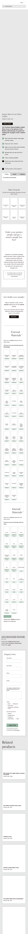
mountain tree (21, 386)
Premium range (18, 556)
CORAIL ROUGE (6, 523)
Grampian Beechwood (21, 268)
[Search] (3, 6)
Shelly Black (6, 337)
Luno (17, 928)
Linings (18, 550)
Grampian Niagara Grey (7, 292)
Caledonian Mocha (6, 279)
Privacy (11, 925)
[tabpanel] (14, 91)
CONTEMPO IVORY (14, 408)
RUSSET (13, 480)
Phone (8, 585)
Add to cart (7, 529)
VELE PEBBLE (21, 314)
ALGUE (14, 512)
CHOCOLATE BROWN (7, 468)
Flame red (7, 385)
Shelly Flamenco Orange (7, 362)
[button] (14, 81)
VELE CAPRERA (21, 303)
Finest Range (13, 550)
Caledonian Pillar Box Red (21, 280)
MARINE (21, 502)
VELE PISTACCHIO (7, 326)
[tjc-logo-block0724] (9, 1)
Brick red (21, 373)
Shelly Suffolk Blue (14, 350)
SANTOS (6, 512)
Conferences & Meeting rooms (13, 620)
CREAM (6, 491)
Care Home (10, 618)
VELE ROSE (14, 325)
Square (9, 557)
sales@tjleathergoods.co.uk (8, 915)
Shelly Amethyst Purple (21, 362)
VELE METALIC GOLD (6, 314)
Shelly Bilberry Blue (14, 374)
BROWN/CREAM (21, 480)
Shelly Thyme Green (21, 350)
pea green (14, 396)
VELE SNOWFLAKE (21, 326)
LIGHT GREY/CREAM (21, 492)
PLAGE (14, 522)
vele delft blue (21, 292)
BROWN (21, 456)
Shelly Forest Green (6, 350)
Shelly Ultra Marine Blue (21, 338)
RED (7, 480)
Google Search (11, 628)
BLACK (7, 445)
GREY (21, 445)
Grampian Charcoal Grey (14, 292)
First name (9, 570)
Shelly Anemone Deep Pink (14, 362)
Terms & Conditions (20, 923)
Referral (9, 626)
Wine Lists (19, 549)
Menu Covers (16, 554)
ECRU (14, 491)
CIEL (21, 512)
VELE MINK (14, 313)
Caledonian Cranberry (14, 279)
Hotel (9, 616)
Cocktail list (10, 554)
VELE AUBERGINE (14, 303)
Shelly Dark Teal (14, 337)
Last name (9, 578)
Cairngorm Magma (7, 268)
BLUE (14, 456)
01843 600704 (7, 913)
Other (17, 631)
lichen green (14, 386)
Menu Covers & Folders (11, 549)
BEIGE (7, 456)
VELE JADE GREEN (7, 303)
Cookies (16, 925)
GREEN (21, 467)
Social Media (11, 631)
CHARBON (7, 502)
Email (8, 593)
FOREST (13, 502)
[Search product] (14, 6)
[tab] (6, 86)
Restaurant (15, 616)
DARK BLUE (14, 445)
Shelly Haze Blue (7, 374)
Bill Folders (22, 550)
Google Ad (10, 629)
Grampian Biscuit (14, 268)
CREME (14, 467)
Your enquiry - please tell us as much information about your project (13, 602)
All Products (11, 556)
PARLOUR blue (7, 397)
